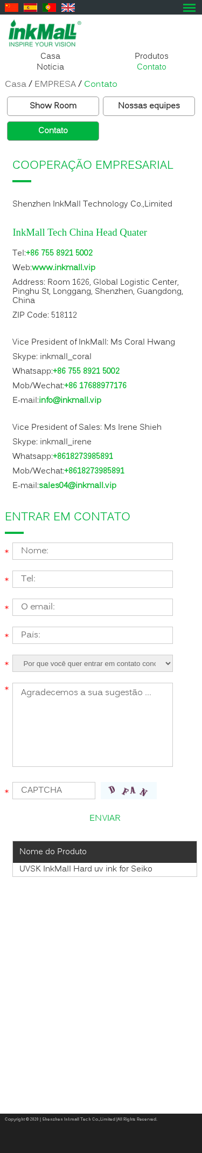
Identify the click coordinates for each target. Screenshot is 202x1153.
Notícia (50, 67)
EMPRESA (55, 84)
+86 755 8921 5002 (59, 253)
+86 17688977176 (95, 386)
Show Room (53, 106)
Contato (151, 67)
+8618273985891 (83, 457)
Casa (50, 56)
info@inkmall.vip (70, 401)
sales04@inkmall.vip (77, 486)
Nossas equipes (149, 106)
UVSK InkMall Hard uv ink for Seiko (85, 869)
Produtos (152, 56)
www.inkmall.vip (63, 268)
